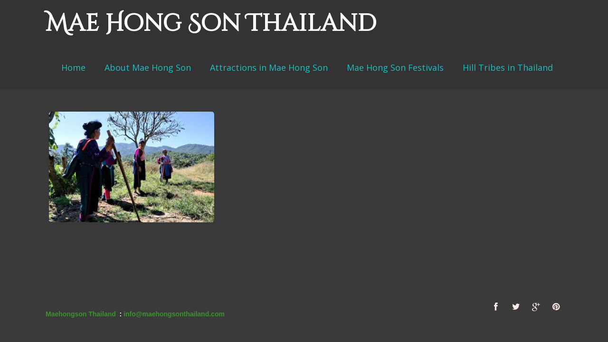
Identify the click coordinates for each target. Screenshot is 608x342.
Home (73, 67)
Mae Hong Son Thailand (211, 24)
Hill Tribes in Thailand (508, 67)
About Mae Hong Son (147, 67)
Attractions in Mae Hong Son (269, 67)
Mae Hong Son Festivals (395, 67)
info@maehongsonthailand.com (174, 314)
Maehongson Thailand (81, 314)
